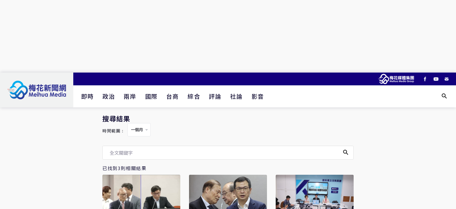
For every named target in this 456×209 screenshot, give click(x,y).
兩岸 (130, 96)
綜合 (194, 96)
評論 (215, 96)
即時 (87, 96)
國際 (151, 96)
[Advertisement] (228, 36)
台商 (172, 96)
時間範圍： (113, 131)
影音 (258, 96)
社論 (236, 96)
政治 (108, 96)
